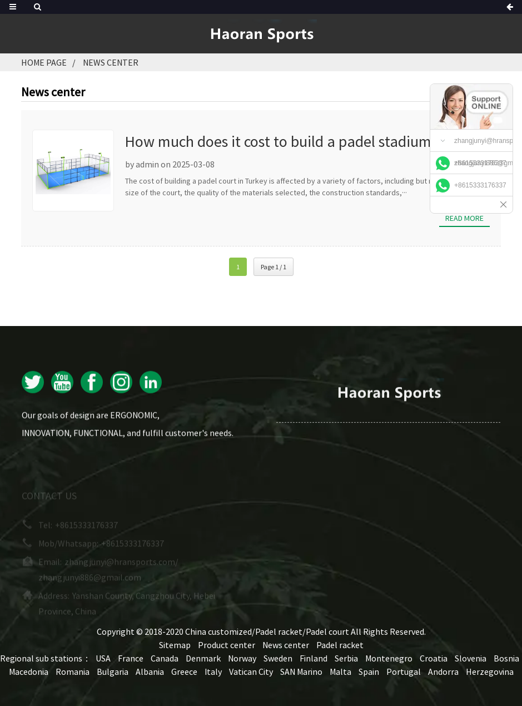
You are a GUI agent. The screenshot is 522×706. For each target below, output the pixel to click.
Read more (464, 218)
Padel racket (340, 644)
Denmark (203, 658)
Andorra (443, 671)
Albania (150, 671)
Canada (164, 658)
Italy (213, 671)
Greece (184, 671)
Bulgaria (112, 671)
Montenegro (388, 658)
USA (103, 658)
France (130, 658)
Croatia (434, 658)
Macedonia (28, 671)
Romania (73, 671)
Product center (226, 644)
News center (110, 62)
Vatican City (251, 671)
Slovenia (470, 658)
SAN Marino (301, 671)
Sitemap (175, 644)
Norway (242, 658)
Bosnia (506, 658)
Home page (44, 62)
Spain (369, 671)
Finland (313, 658)
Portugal (403, 671)
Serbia (346, 658)
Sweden (278, 658)
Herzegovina (490, 671)
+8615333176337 (480, 163)
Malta (340, 671)
